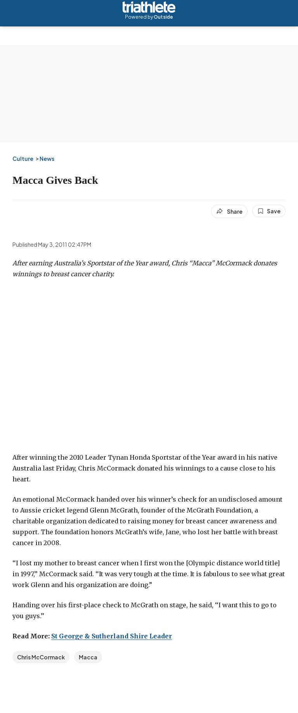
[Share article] (229, 211)
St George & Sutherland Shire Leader (111, 636)
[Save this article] (269, 211)
